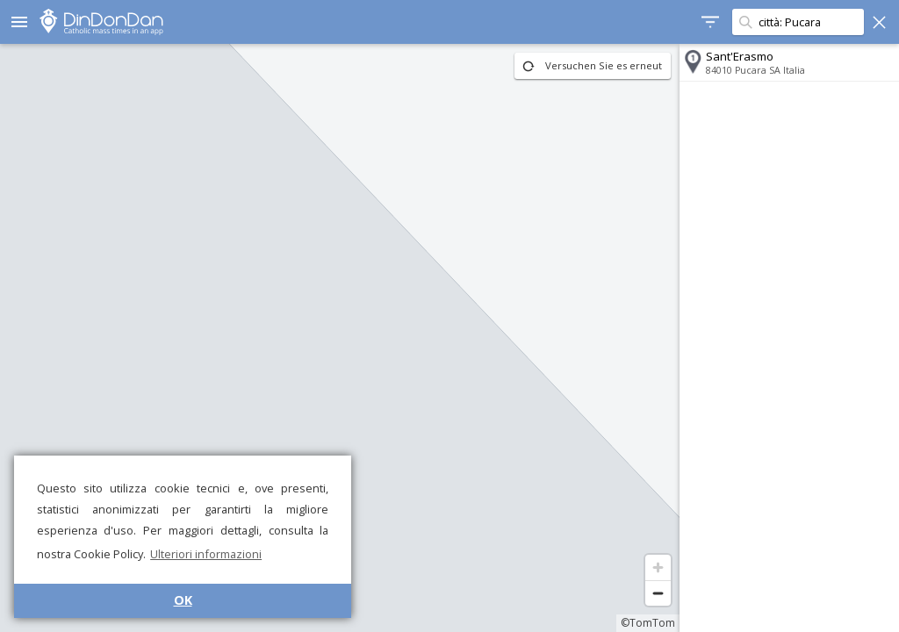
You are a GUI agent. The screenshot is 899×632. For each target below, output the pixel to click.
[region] (340, 338)
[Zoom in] (658, 567)
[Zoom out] (658, 593)
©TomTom (648, 622)
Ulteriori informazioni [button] (206, 554)
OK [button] (183, 600)
